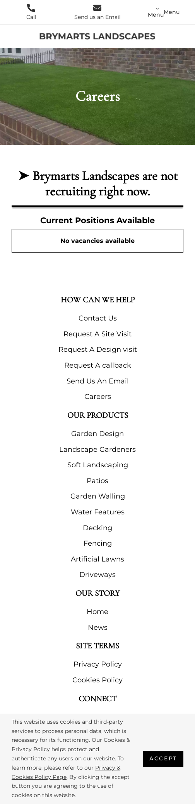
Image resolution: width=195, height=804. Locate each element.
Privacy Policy (98, 664)
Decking (97, 528)
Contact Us (98, 318)
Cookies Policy (97, 680)
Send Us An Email (98, 381)
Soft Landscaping (97, 465)
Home (97, 611)
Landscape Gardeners (97, 449)
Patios (97, 481)
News (98, 627)
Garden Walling (97, 496)
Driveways (97, 574)
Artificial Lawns (97, 559)
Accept (163, 758)
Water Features (98, 512)
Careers (97, 396)
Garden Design (97, 433)
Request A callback (97, 365)
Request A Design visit (97, 349)
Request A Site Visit (97, 334)
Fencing (98, 543)
